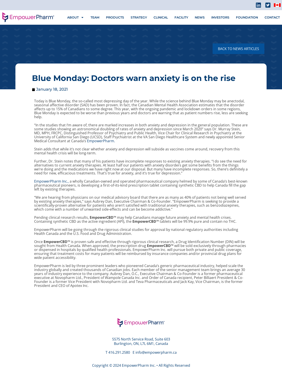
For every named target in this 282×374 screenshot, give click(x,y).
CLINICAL (161, 17)
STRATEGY (139, 17)
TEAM (95, 17)
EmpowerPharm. (101, 140)
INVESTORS (220, 17)
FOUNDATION (247, 17)
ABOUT (75, 17)
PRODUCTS (115, 17)
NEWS (200, 17)
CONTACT (272, 17)
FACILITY (181, 17)
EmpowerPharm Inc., (51, 181)
